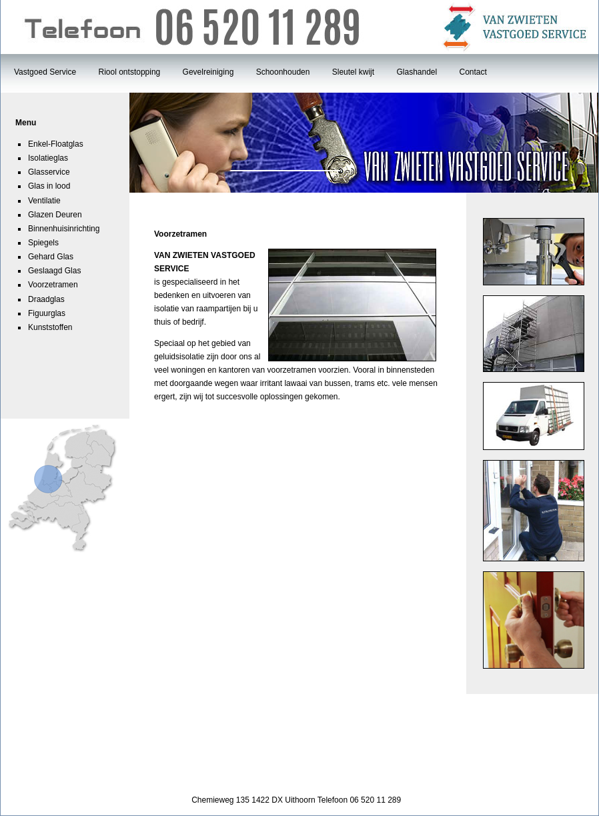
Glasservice (49, 172)
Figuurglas (46, 313)
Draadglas (46, 299)
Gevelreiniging (208, 72)
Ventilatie (44, 200)
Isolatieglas (48, 158)
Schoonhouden (283, 72)
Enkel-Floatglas (55, 144)
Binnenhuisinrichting (63, 228)
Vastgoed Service (45, 72)
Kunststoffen (50, 327)
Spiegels (43, 242)
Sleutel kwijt (353, 72)
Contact (473, 72)
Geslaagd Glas (54, 270)
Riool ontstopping (130, 72)
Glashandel (416, 72)
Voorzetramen (53, 284)
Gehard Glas (50, 256)
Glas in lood (49, 186)
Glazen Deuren (55, 214)
